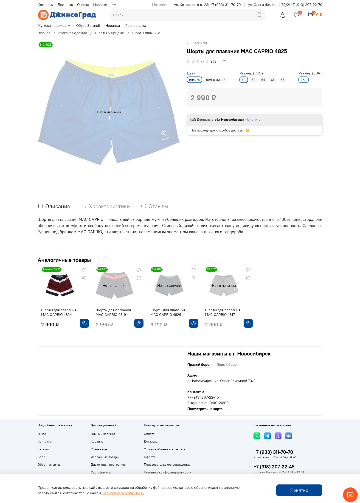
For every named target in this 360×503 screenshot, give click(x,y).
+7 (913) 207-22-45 (274, 467)
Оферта (149, 457)
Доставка (65, 4)
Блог (41, 457)
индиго (194, 80)
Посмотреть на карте (207, 408)
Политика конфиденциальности (167, 472)
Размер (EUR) (310, 73)
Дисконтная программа (108, 464)
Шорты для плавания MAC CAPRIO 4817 (230, 315)
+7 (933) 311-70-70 (273, 452)
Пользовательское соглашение (167, 464)
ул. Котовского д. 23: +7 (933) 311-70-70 (207, 4)
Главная (44, 32)
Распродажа (135, 25)
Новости (100, 4)
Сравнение (99, 449)
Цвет (191, 73)
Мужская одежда (54, 25)
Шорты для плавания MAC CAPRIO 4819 (113, 315)
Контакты (45, 4)
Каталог (43, 449)
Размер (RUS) (251, 73)
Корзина (97, 441)
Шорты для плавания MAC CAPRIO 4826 (171, 315)
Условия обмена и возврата (164, 449)
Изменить (252, 120)
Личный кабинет (103, 434)
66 (273, 80)
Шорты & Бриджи (109, 32)
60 (244, 80)
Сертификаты (101, 472)
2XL (303, 80)
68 (282, 80)
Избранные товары (105, 457)
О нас (42, 434)
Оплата (83, 4)
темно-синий (215, 80)
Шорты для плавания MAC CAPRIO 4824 (55, 315)
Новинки (112, 25)
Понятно (299, 490)
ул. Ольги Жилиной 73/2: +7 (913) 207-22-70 (285, 4)
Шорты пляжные (146, 32)
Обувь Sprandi (88, 25)
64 (263, 80)
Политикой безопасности (123, 493)
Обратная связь (49, 464)
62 (253, 80)
